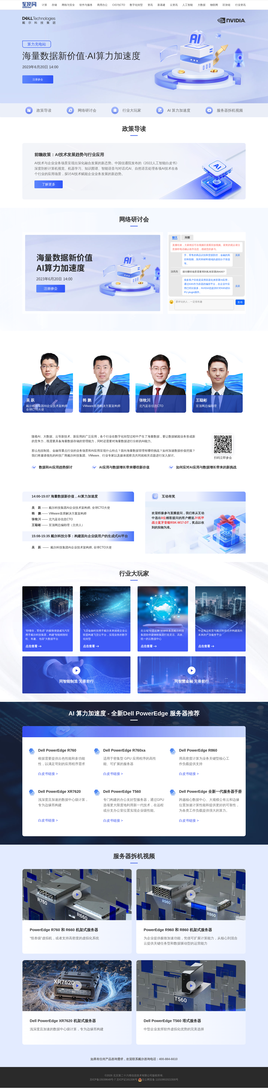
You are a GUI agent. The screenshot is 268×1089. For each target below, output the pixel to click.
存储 (54, 4)
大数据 (201, 4)
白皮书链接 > (48, 775)
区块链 (226, 4)
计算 (44, 4)
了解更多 (48, 185)
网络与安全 (68, 4)
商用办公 (102, 4)
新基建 (161, 4)
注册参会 (38, 79)
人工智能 (187, 4)
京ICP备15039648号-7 (103, 1080)
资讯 (150, 4)
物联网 (214, 4)
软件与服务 (85, 4)
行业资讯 (240, 4)
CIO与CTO (118, 4)
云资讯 (174, 4)
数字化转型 (136, 4)
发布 (240, 303)
